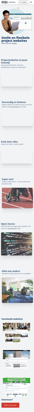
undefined (11, 2)
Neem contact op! (10, 405)
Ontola (14, 43)
